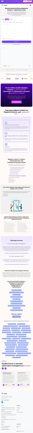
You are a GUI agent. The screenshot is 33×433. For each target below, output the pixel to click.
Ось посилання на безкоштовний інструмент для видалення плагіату (16, 252)
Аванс (11, 18)
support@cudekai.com (21, 430)
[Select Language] (30, 5)
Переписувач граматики (16, 316)
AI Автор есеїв (3, 417)
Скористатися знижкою (25, 1)
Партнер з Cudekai (20, 411)
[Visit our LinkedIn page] (2, 401)
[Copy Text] (29, 65)
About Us (18, 408)
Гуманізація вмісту (16, 101)
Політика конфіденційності (5, 425)
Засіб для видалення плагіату (6, 412)
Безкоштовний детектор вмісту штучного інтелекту (8, 409)
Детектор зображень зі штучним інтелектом (8, 418)
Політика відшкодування (5, 428)
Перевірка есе (3, 415)
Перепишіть (16, 41)
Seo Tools (2, 420)
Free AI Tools (3, 421)
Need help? (18, 425)
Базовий (7, 18)
